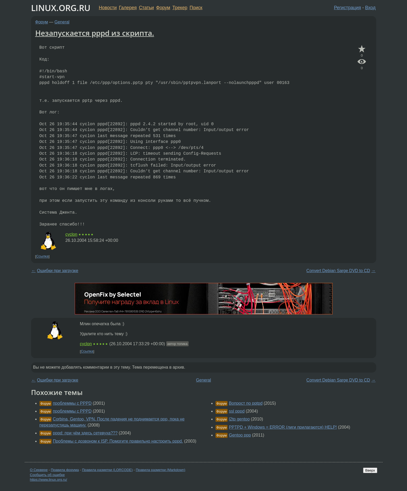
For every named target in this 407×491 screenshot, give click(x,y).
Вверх (370, 470)
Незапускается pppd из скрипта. (94, 33)
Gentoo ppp (240, 435)
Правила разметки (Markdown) (160, 470)
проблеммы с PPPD (72, 403)
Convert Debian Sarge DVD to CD (338, 270)
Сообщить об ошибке (47, 475)
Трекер (179, 7)
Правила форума (65, 470)
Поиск (195, 7)
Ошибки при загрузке (57, 270)
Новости (108, 7)
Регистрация (347, 7)
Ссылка (42, 256)
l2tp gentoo (239, 419)
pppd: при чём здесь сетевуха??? (85, 433)
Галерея (128, 7)
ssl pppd (237, 411)
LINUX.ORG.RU (61, 7)
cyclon (71, 234)
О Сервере (39, 470)
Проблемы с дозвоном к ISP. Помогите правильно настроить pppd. (118, 441)
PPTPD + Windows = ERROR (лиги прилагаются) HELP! (283, 427)
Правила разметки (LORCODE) (107, 470)
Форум (163, 7)
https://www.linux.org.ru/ (48, 480)
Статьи (146, 7)
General (61, 22)
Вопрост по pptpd (246, 403)
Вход (370, 7)
